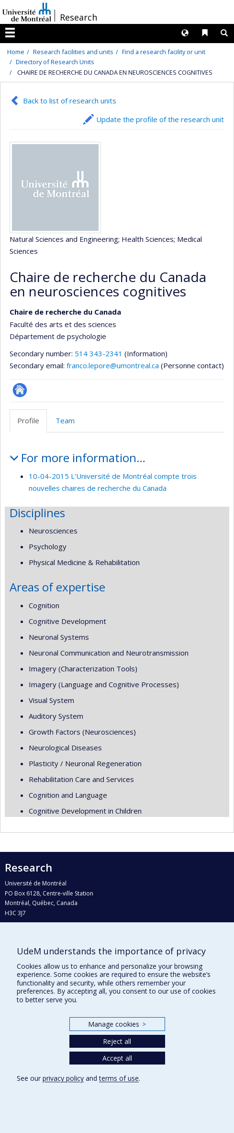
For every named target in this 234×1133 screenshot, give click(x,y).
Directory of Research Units (55, 61)
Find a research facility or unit (163, 51)
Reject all (117, 1041)
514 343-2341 (99, 353)
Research (78, 17)
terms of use (119, 1078)
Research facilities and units (73, 51)
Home (15, 51)
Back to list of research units (69, 100)
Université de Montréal (26, 12)
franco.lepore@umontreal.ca (113, 365)
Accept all (117, 1058)
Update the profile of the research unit (160, 119)
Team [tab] (65, 420)
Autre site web (19, 390)
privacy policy (63, 1078)
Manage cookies (117, 1024)
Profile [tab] (28, 420)
